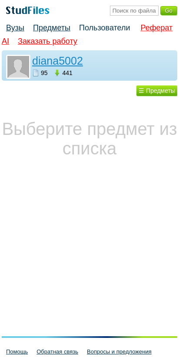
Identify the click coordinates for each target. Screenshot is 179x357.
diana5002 (57, 61)
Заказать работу (47, 41)
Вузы (15, 27)
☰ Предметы (157, 90)
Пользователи (104, 27)
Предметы (51, 27)
